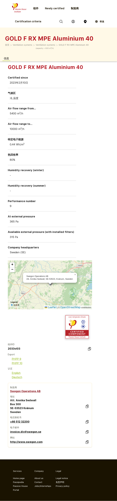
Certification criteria (28, 21)
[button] (75, 275)
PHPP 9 (14, 359)
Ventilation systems (22, 45)
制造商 (75, 8)
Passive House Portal (20, 488)
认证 (10, 368)
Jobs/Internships (42, 486)
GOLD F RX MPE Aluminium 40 (74, 45)
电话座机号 (16, 417)
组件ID (11, 344)
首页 (7, 45)
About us (38, 478)
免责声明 (60, 482)
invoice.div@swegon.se (25, 431)
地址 (12, 396)
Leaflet (51, 307)
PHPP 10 (15, 363)
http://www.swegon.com (26, 441)
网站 (12, 437)
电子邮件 (14, 427)
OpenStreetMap (70, 307)
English (14, 373)
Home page (19, 478)
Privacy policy (62, 486)
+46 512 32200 (19, 421)
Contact (38, 482)
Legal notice (62, 478)
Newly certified (54, 8)
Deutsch (15, 377)
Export (11, 354)
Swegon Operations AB (25, 391)
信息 (6, 58)
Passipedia (18, 482)
